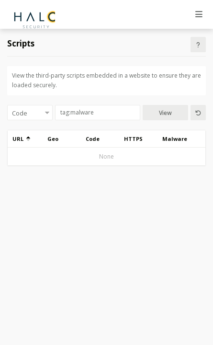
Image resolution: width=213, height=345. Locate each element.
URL (21, 138)
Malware (174, 138)
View (165, 113)
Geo (52, 138)
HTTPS (133, 138)
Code (93, 138)
